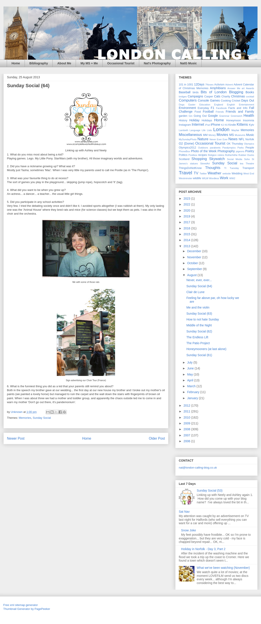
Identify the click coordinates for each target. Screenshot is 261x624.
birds (196, 92)
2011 (187, 411)
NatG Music (188, 63)
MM (205, 135)
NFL (241, 139)
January (193, 398)
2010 (187, 417)
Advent (229, 84)
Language (194, 130)
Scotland (184, 159)
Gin (190, 116)
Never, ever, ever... (199, 280)
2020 (187, 210)
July (190, 362)
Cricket (236, 100)
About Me (64, 63)
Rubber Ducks (246, 155)
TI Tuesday (231, 168)
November (194, 257)
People (250, 147)
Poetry (249, 151)
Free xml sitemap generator (20, 605)
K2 (222, 124)
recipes (202, 155)
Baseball (185, 92)
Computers (188, 100)
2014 (187, 240)
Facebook (221, 108)
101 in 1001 (186, 84)
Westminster (185, 178)
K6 (226, 124)
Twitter (203, 173)
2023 (187, 198)
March (191, 386)
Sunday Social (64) (199, 286)
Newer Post (16, 438)
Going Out (200, 115)
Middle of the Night (199, 325)
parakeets (215, 147)
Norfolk (249, 139)
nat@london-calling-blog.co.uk (198, 467)
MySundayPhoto (188, 139)
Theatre (250, 163)
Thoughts (212, 168)
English (231, 104)
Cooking (226, 100)
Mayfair (235, 130)
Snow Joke (188, 530)
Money (212, 135)
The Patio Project (198, 343)
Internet (198, 124)
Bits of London (214, 92)
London (221, 129)
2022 (187, 204)
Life (204, 130)
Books (250, 92)
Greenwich (236, 116)
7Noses (209, 84)
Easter (191, 104)
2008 (187, 429)
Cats (217, 96)
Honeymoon (233, 120)
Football (208, 111)
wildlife (197, 178)
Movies (222, 135)
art (243, 88)
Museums (240, 135)
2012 (187, 405)
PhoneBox (184, 151)
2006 (187, 441)
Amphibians (218, 88)
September (195, 269)
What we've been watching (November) (223, 567)
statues (194, 163)
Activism (219, 84)
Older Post (157, 438)
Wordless (214, 178)
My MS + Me (89, 63)
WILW (205, 178)
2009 (187, 423)
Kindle (232, 124)
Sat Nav (184, 511)
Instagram (185, 124)
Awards (250, 88)
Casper (208, 96)
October (193, 263)
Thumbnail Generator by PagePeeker (26, 609)
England (218, 104)
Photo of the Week (204, 151)
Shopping (199, 159)
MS (231, 135)
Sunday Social (42, 417)
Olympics (249, 143)
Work (224, 178)
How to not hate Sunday (202, 319)
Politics (183, 155)
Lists (209, 130)
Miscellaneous (190, 135)
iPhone (215, 124)
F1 (212, 108)
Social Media (234, 159)
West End (248, 173)
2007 (187, 435)
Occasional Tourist (120, 63)
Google (213, 115)
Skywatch (217, 159)
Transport (248, 168)
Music (250, 135)
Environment (187, 108)
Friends (220, 111)
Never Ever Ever (218, 139)
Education (204, 104)
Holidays (207, 120)
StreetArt (205, 163)
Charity (225, 96)
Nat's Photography (157, 63)
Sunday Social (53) (210, 490)
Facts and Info (238, 108)
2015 (187, 234)
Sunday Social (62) (199, 331)
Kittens (242, 124)
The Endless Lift (197, 337)
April (190, 380)
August (192, 275)
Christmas (238, 96)
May (190, 374)
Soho (247, 159)
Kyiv (251, 124)
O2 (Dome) (186, 143)
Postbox (192, 155)
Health (249, 115)
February (193, 392)
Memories (25, 417)
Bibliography (38, 63)
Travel (185, 172)
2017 (187, 222)
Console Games (209, 100)
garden (183, 115)
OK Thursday (235, 143)
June (190, 368)
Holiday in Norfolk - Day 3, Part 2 (203, 549)
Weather (214, 173)
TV (196, 173)
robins (221, 155)
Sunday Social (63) (199, 313)
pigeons (240, 151)
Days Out (247, 100)
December (194, 251)
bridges (183, 96)
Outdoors (203, 147)
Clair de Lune (195, 292)
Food (198, 111)
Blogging (236, 92)
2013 (187, 246)
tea (241, 163)
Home (16, 63)
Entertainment (246, 104)
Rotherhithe (231, 155)
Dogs (181, 104)
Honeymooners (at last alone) (206, 349)
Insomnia (248, 120)
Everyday (203, 108)
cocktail (250, 96)
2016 (187, 228)
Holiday (194, 120)
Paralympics (229, 147)
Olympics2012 (187, 147)
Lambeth (183, 130)
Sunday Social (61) (199, 355)
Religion (212, 155)
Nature (202, 139)
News (233, 139)
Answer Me (234, 88)
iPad (207, 124)
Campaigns (195, 96)
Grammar (224, 116)
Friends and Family (240, 111)
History (183, 120)
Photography (226, 151)
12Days (199, 84)
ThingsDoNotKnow (190, 168)
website (227, 173)
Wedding (237, 173)
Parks (241, 147)
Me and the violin (197, 307)
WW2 (232, 178)
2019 (187, 216)
